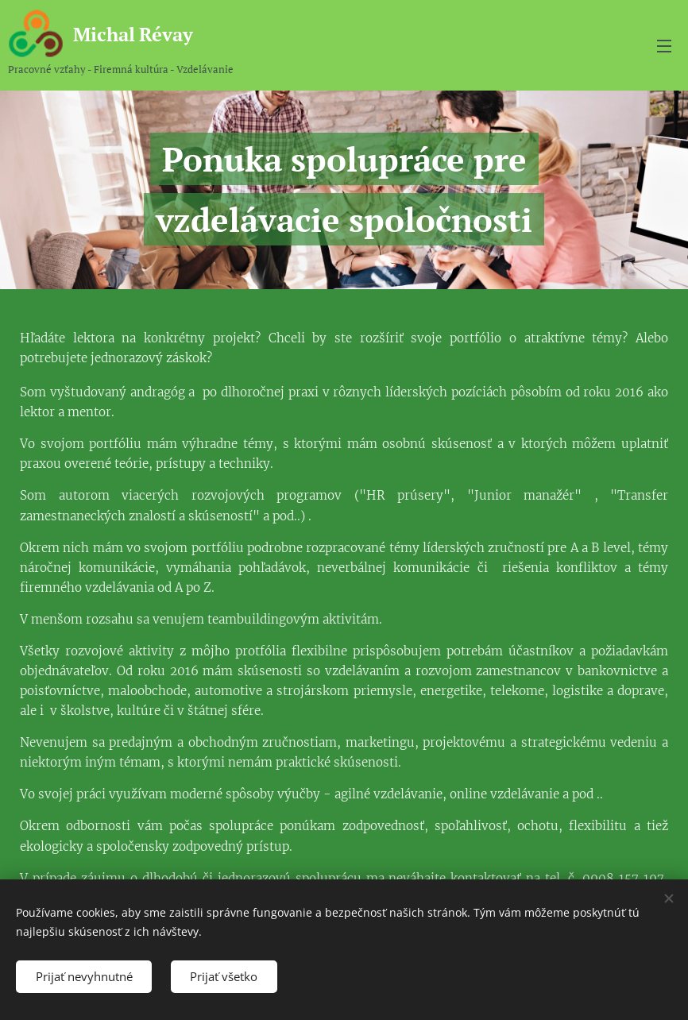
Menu (664, 46)
